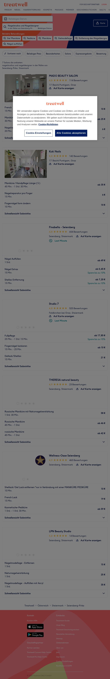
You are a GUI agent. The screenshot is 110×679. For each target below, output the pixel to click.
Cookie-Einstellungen (38, 133)
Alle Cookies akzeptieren (71, 133)
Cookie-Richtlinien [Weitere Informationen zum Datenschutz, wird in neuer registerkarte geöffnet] (48, 124)
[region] (55, 118)
